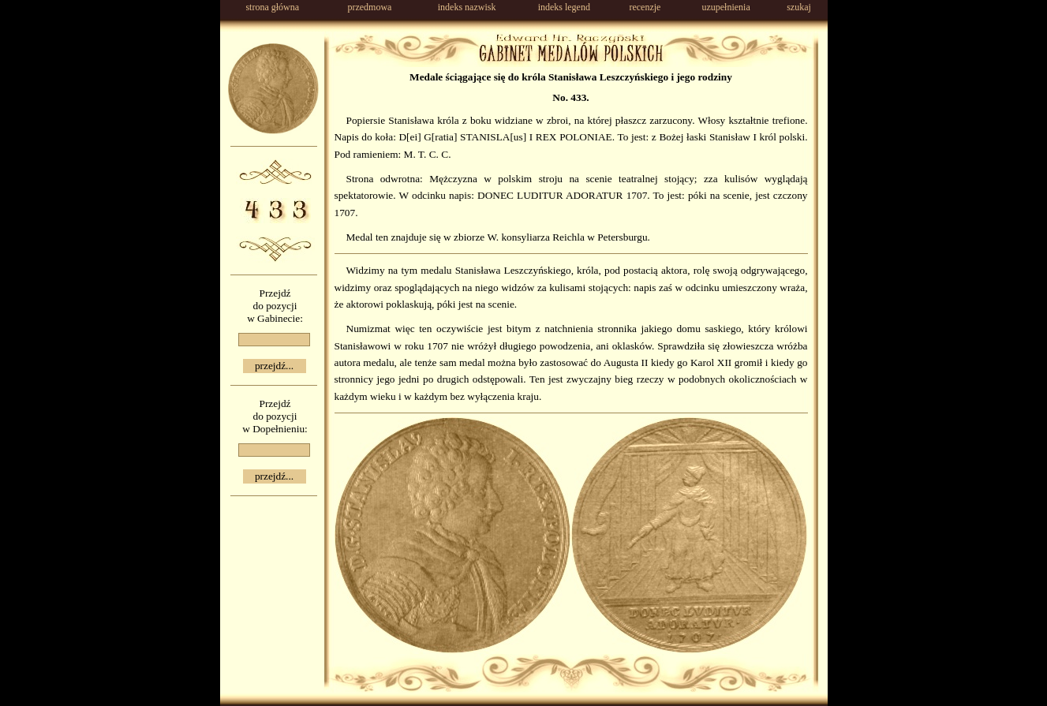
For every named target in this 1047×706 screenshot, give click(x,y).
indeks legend (564, 7)
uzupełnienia (725, 7)
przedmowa (369, 7)
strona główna (272, 7)
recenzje (644, 7)
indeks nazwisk (467, 7)
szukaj (799, 7)
